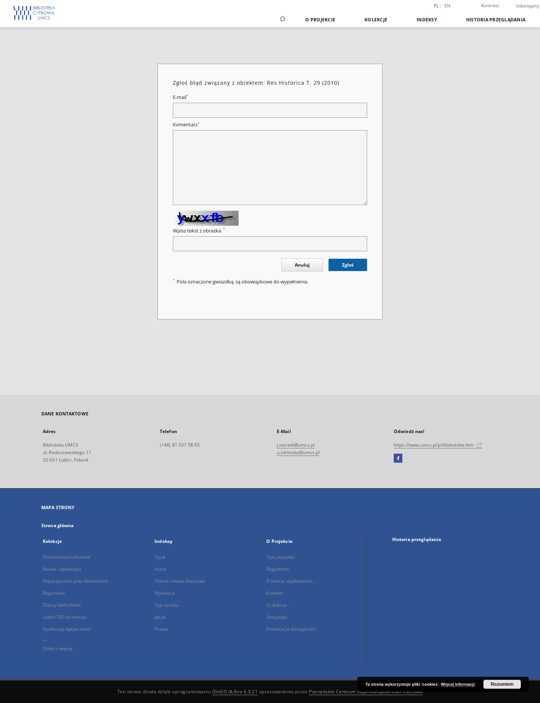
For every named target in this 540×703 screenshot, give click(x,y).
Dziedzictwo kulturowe (67, 557)
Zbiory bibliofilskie (62, 605)
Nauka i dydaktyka (62, 569)
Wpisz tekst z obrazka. (199, 231)
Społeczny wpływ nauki (67, 629)
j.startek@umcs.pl (296, 445)
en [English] (447, 5)
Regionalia (54, 593)
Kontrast (490, 5)
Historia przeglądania (495, 19)
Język (159, 617)
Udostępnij (527, 6)
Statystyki (276, 617)
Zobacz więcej (58, 648)
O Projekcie (320, 19)
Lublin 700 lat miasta (65, 617)
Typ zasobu (166, 605)
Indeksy (427, 19)
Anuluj (302, 265)
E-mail (180, 97)
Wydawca (164, 593)
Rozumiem (502, 684)
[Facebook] (398, 458)
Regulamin (277, 569)
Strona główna (57, 525)
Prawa (161, 629)
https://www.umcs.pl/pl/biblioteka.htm (438, 445)
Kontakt (274, 593)
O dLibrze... (278, 605)
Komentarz (186, 124)
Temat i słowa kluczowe (179, 581)
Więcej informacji (458, 684)
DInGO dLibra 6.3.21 (235, 691)
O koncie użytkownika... (290, 581)
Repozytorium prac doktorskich (75, 581)
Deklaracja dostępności (291, 629)
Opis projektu (280, 557)
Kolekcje (375, 19)
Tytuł (159, 557)
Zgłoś (348, 265)
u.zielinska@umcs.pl (298, 452)
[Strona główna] (282, 19)
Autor (160, 569)
